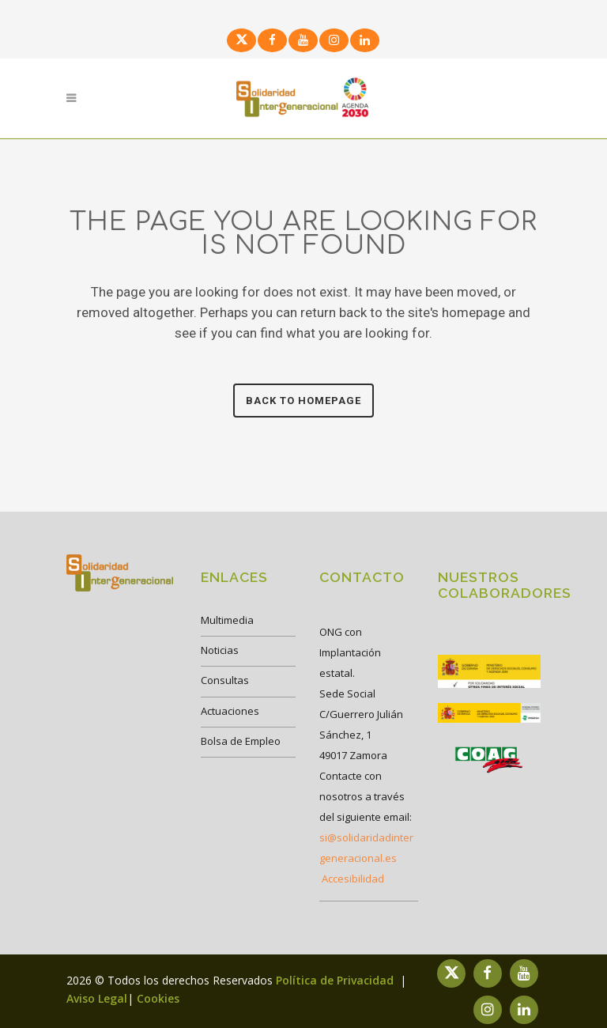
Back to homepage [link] (303, 400)
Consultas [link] (225, 680)
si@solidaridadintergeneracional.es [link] (366, 847)
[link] (239, 39)
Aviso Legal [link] (96, 998)
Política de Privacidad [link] (336, 980)
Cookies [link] (158, 998)
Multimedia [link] (227, 620)
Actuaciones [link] (230, 711)
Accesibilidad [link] (353, 878)
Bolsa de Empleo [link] (241, 741)
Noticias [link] (220, 650)
